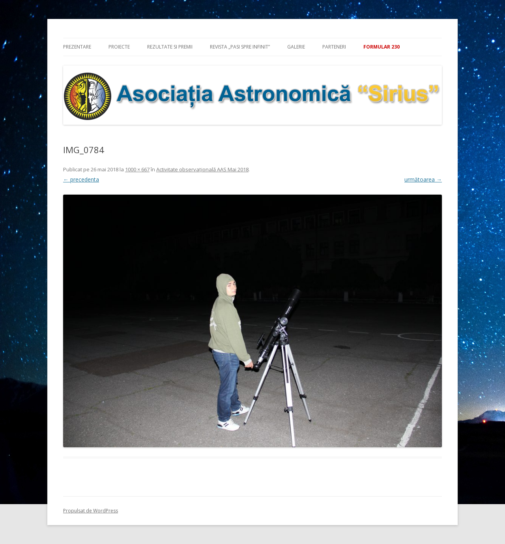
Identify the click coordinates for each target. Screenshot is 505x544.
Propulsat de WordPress (90, 510)
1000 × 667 (137, 169)
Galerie (296, 46)
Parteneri (334, 46)
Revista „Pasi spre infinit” (240, 46)
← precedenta (81, 179)
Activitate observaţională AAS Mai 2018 (202, 169)
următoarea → (423, 179)
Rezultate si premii (170, 46)
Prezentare (77, 46)
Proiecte (119, 46)
